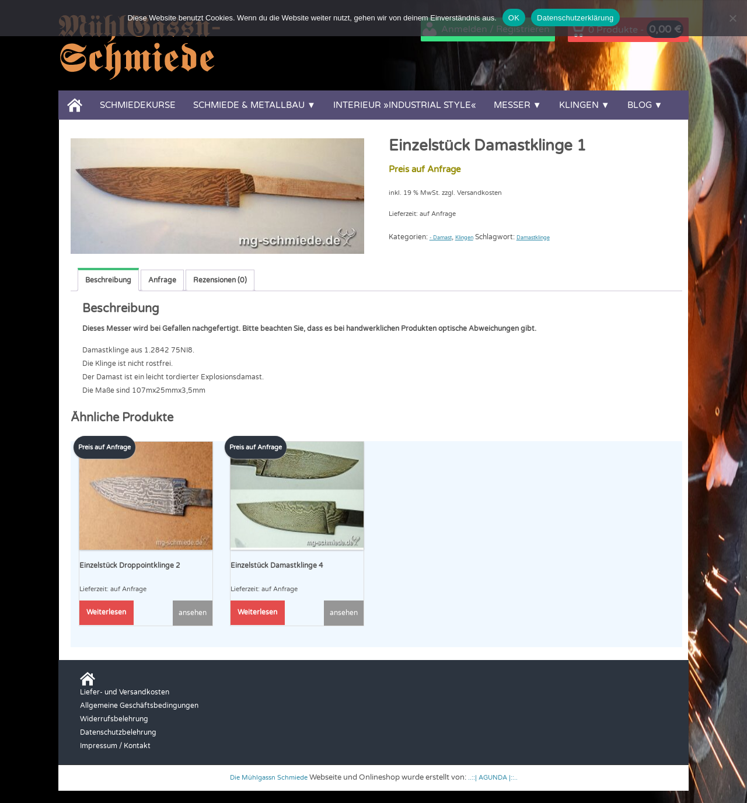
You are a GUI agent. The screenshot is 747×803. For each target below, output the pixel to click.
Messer (512, 105)
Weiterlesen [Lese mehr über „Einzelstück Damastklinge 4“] (257, 612)
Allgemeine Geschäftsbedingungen (139, 704)
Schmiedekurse (138, 105)
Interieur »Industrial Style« (404, 105)
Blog (639, 105)
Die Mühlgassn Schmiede (265, 776)
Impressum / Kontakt (115, 745)
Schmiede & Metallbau (249, 105)
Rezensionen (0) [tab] (220, 280)
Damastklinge (555, 237)
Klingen (579, 105)
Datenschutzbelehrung (118, 731)
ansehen (193, 612)
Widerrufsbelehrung (114, 718)
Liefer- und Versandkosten (124, 691)
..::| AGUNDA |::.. (498, 776)
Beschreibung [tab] (108, 280)
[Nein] (732, 18)
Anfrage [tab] (162, 280)
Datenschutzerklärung (575, 17)
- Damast (445, 237)
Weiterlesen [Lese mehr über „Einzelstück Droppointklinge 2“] (106, 612)
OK (513, 17)
